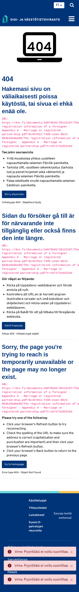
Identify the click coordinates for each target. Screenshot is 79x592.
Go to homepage (14, 464)
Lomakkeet (36, 515)
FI (57, 5)
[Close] (71, 552)
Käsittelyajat (37, 500)
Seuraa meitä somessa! (62, 515)
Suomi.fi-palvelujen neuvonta (36, 526)
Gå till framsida (14, 325)
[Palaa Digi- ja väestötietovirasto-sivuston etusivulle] (31, 18)
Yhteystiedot (38, 508)
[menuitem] (59, 5)
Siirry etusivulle (14, 194)
